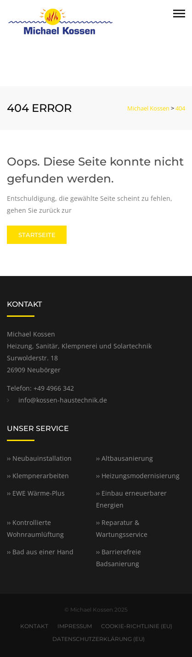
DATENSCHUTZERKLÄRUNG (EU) (98, 638)
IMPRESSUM (74, 626)
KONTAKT (34, 626)
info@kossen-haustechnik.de (62, 400)
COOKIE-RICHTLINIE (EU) (136, 626)
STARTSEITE (37, 234)
